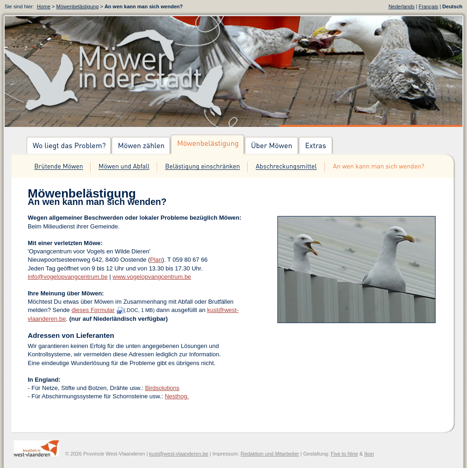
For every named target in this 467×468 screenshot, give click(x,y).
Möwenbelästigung (77, 6)
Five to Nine (344, 453)
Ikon (369, 453)
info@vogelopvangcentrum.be (68, 276)
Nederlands (401, 6)
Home (43, 6)
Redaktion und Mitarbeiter (269, 453)
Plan (156, 259)
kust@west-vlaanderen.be (179, 453)
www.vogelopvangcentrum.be (152, 276)
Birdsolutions (162, 387)
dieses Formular (93, 309)
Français (428, 6)
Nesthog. (177, 396)
